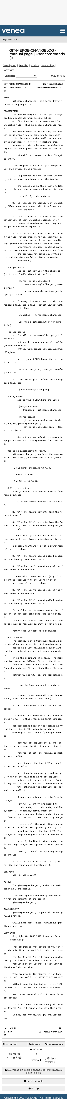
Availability (47, 65)
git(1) (16, 875)
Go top (33, 1088)
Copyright (8, 69)
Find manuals (33, 1081)
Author (35, 65)
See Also (23, 65)
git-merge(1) (30, 875)
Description (9, 65)
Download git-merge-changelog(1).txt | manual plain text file (34, 1071)
